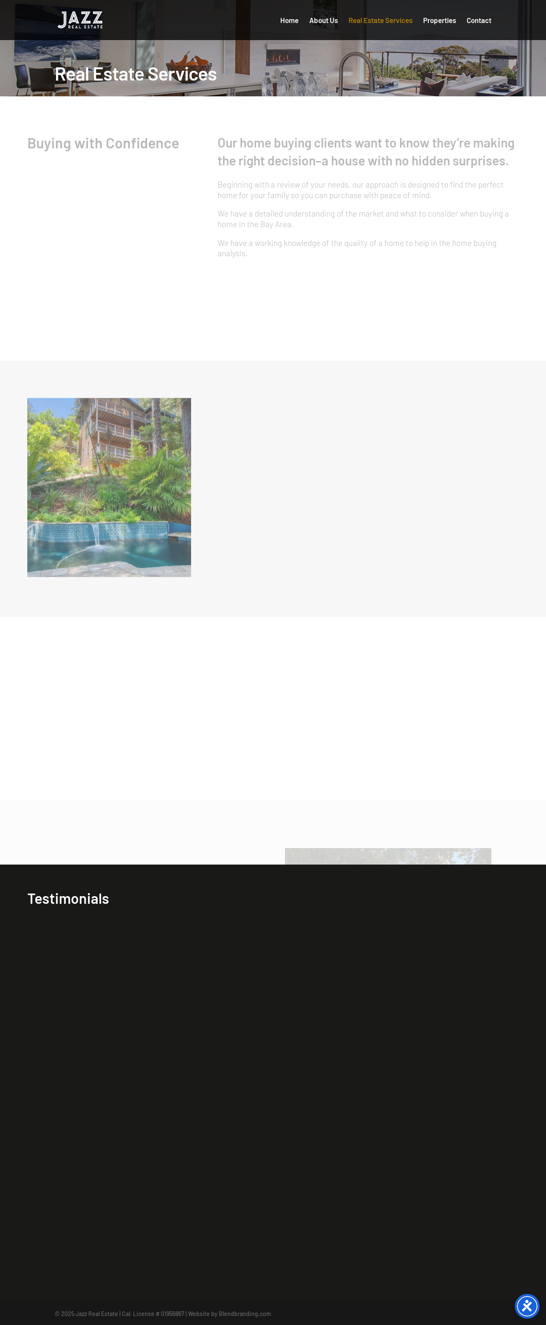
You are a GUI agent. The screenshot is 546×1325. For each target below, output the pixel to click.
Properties (439, 20)
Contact (479, 20)
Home (289, 20)
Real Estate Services (380, 20)
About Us (323, 20)
